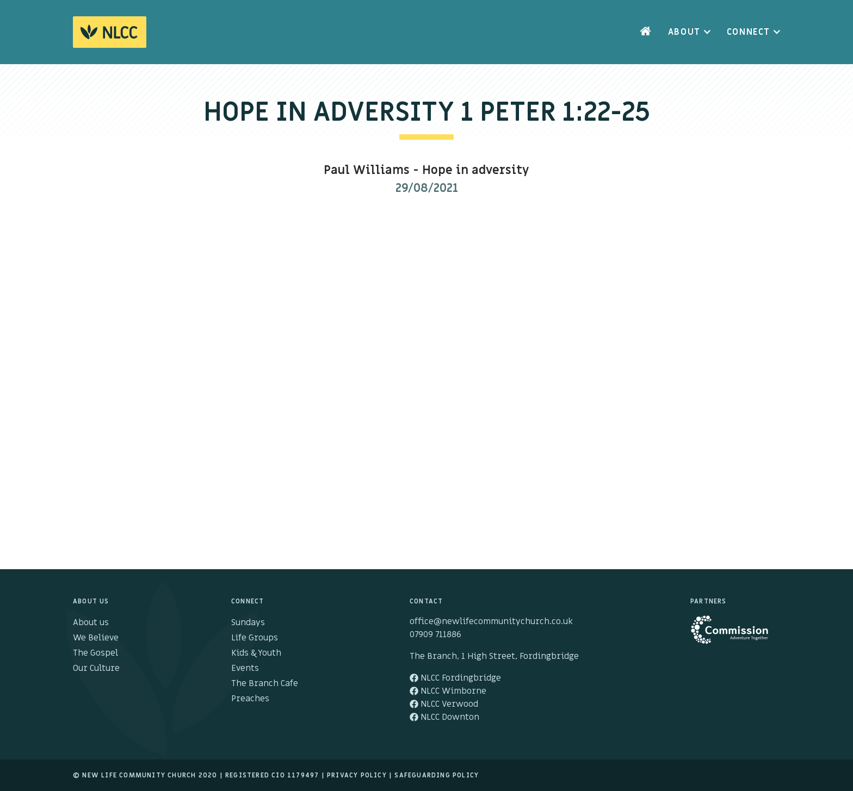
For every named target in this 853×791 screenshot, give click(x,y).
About (684, 32)
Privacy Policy (357, 775)
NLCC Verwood (444, 704)
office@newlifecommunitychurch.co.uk (491, 621)
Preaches (250, 699)
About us (91, 622)
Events (245, 668)
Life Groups (254, 638)
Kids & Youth (256, 653)
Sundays (248, 622)
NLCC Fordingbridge (455, 678)
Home (646, 32)
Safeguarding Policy (436, 775)
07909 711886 (435, 634)
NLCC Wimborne (448, 691)
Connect (748, 32)
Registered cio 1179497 (272, 775)
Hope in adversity (475, 170)
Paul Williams (367, 170)
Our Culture (96, 668)
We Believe (96, 638)
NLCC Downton (444, 717)
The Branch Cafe (264, 683)
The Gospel (95, 653)
